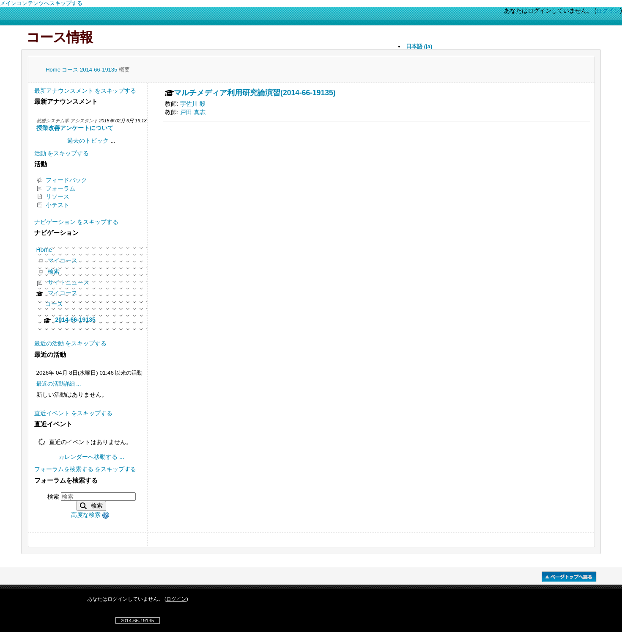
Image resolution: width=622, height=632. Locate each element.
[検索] (98, 496)
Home (54, 69)
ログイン (608, 10)
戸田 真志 (193, 112)
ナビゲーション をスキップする (76, 221)
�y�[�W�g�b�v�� (569, 576)
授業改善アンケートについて (74, 127)
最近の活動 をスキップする (70, 343)
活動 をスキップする (61, 153)
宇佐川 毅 (193, 103)
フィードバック (61, 180)
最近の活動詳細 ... (58, 384)
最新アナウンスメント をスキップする (85, 90)
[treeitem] (91, 288)
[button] (107, 514)
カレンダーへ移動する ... (91, 456)
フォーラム (55, 188)
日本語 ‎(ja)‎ (419, 46)
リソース (52, 196)
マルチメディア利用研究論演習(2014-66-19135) (255, 93)
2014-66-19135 (99, 69)
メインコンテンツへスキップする (41, 3)
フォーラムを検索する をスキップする (85, 469)
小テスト (52, 204)
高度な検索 (86, 514)
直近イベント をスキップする (73, 413)
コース (71, 69)
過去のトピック (88, 140)
